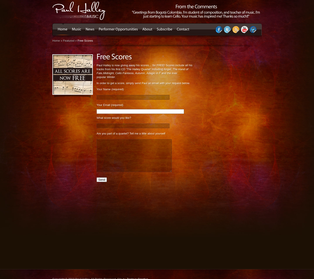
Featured (68, 40)
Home (56, 40)
